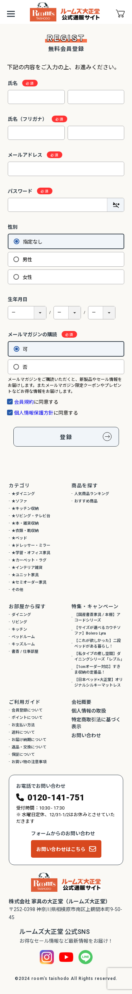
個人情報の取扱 (88, 711)
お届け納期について (29, 740)
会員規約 (24, 402)
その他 (17, 589)
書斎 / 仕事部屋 (25, 651)
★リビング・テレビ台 (31, 516)
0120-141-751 (55, 798)
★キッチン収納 (25, 508)
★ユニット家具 (25, 575)
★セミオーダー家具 (29, 582)
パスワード (23, 191)
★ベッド (19, 538)
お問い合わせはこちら (61, 849)
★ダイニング (23, 494)
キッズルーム (23, 644)
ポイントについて (27, 717)
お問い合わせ (86, 735)
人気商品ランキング (91, 494)
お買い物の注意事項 (29, 762)
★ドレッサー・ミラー (31, 545)
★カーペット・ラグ (29, 560)
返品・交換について (29, 747)
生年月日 (17, 299)
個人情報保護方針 (34, 413)
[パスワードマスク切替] (115, 205)
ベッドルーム (23, 637)
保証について (23, 754)
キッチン (19, 629)
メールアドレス (28, 155)
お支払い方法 (23, 725)
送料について (23, 732)
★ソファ (19, 501)
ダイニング (21, 614)
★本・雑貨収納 (25, 523)
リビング (19, 622)
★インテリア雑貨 (27, 567)
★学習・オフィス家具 (31, 553)
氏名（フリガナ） (30, 119)
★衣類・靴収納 (25, 530)
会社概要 (81, 702)
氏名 (16, 83)
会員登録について (27, 710)
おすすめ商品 (86, 501)
